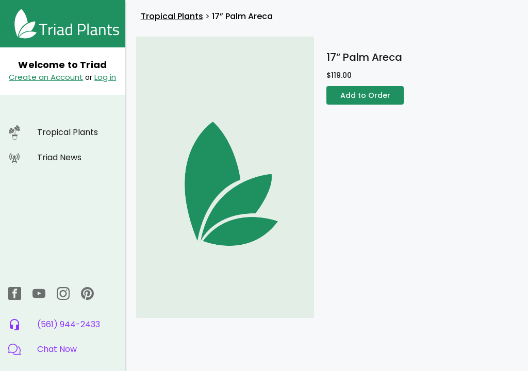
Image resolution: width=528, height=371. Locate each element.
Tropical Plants (172, 16)
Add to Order (365, 95)
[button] (62, 349)
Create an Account (46, 77)
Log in (105, 77)
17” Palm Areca (242, 16)
